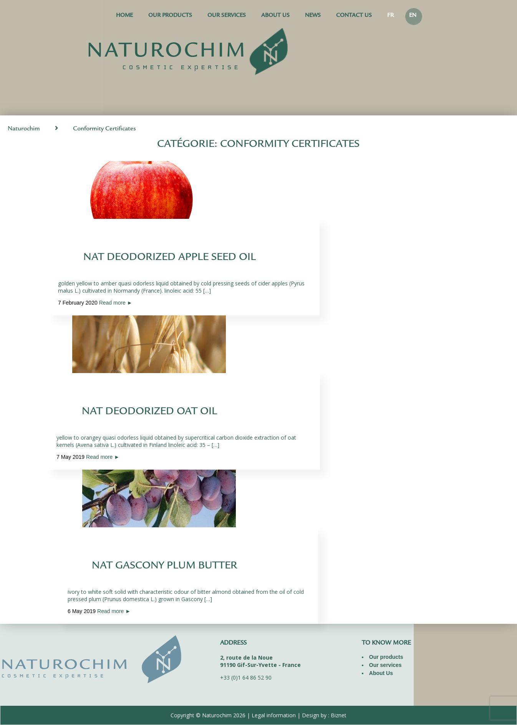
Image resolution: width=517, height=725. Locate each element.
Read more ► (116, 303)
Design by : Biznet (324, 715)
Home (124, 16)
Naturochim (24, 129)
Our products (170, 16)
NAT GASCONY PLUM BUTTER (164, 566)
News (313, 16)
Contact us (354, 16)
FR (390, 16)
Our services (226, 16)
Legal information (274, 715)
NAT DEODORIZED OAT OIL (149, 412)
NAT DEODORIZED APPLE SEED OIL (169, 258)
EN (412, 16)
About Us (275, 16)
